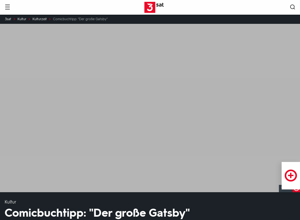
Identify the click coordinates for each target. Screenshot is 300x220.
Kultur (21, 19)
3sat (8, 19)
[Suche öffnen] (292, 7)
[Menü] (7, 7)
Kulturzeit (39, 19)
